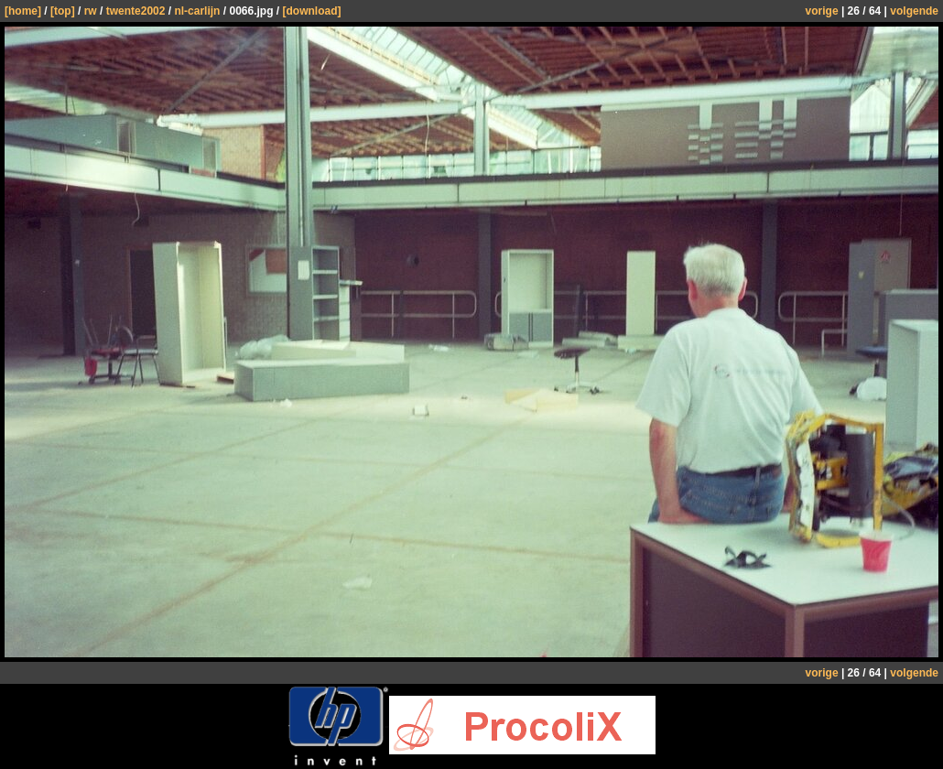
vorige (822, 11)
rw (90, 11)
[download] (311, 11)
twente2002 (136, 11)
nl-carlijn (197, 11)
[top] (62, 11)
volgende (914, 11)
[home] (23, 11)
